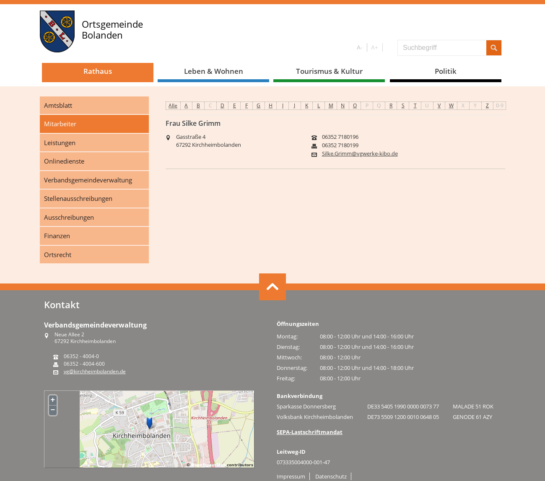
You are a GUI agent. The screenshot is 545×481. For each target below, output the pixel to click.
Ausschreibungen (69, 217)
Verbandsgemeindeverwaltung (88, 180)
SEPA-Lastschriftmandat (310, 432)
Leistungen (59, 142)
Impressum (291, 476)
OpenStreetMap (208, 465)
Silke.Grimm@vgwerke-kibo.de (360, 153)
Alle (173, 105)
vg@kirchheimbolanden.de (95, 371)
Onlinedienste (64, 161)
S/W (388, 47)
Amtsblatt (58, 105)
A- (360, 47)
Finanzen (57, 235)
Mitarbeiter (60, 124)
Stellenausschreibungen (78, 198)
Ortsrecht (57, 254)
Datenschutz (331, 476)
